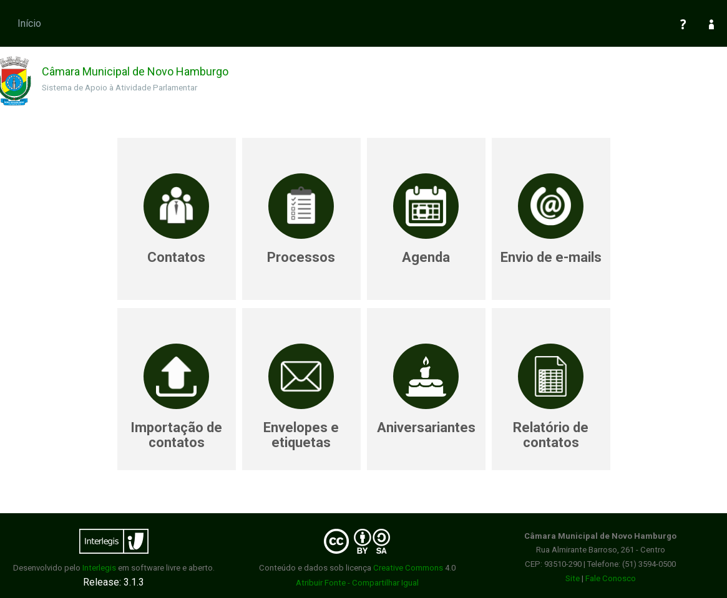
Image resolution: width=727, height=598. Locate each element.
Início (29, 23)
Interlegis (99, 567)
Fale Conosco (610, 578)
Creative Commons (408, 567)
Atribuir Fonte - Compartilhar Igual (357, 582)
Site (572, 578)
